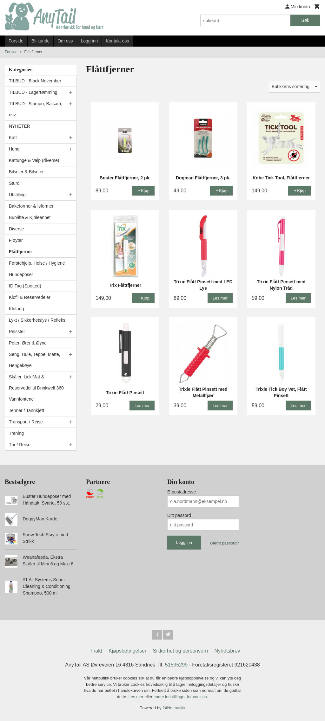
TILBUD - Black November (35, 80)
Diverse (16, 228)
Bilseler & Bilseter (26, 171)
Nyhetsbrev (227, 651)
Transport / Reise (26, 421)
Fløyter (16, 240)
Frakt (96, 651)
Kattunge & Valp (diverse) (34, 160)
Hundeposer (21, 274)
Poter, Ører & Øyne (28, 342)
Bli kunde (40, 40)
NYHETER (19, 126)
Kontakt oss (117, 40)
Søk (305, 20)
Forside (16, 40)
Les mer (137, 697)
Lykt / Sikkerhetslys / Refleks (37, 320)
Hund (14, 148)
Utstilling (17, 194)
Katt (13, 137)
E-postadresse (181, 491)
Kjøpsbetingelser (127, 651)
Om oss (65, 40)
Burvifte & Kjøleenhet (30, 217)
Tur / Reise (19, 444)
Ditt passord (179, 515)
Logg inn (89, 40)
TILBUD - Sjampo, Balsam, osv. (35, 109)
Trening (16, 433)
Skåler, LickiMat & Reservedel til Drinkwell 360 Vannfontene (36, 388)
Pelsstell (17, 331)
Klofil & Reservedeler (29, 297)
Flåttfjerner (20, 251)
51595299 (176, 665)
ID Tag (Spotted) (25, 285)
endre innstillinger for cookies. (180, 697)
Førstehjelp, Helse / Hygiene (37, 263)
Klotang (16, 308)
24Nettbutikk (173, 708)
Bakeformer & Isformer (31, 206)
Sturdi (15, 183)
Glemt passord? (224, 543)
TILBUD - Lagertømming (33, 92)
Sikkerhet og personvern (180, 651)
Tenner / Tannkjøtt (26, 410)
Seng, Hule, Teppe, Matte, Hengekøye (34, 360)
